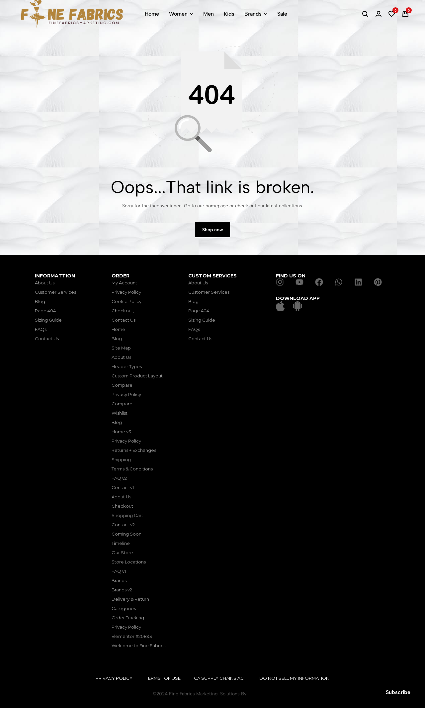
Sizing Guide (48, 320)
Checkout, (123, 310)
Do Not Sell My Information (294, 678)
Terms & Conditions (132, 468)
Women (178, 14)
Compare (122, 385)
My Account (124, 282)
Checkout (122, 506)
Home (152, 14)
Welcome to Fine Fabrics (138, 645)
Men (208, 14)
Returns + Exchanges (134, 450)
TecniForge (260, 694)
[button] (391, 14)
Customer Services (55, 292)
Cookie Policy (126, 301)
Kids (229, 14)
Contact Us (47, 338)
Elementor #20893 (132, 636)
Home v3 (121, 431)
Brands (253, 14)
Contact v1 (123, 487)
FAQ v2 (119, 478)
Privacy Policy (126, 292)
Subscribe (398, 692)
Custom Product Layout (137, 375)
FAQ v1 (119, 571)
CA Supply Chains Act (220, 678)
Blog (40, 301)
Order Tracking (128, 617)
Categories (124, 608)
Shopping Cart (127, 515)
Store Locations (129, 561)
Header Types (127, 366)
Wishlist (120, 413)
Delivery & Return (130, 599)
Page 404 (45, 310)
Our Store (122, 552)
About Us (44, 282)
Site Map (121, 348)
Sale (282, 14)
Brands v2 (122, 589)
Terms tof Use (163, 678)
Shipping (121, 459)
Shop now (212, 230)
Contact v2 (123, 524)
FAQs (40, 329)
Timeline (121, 543)
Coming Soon (126, 534)
